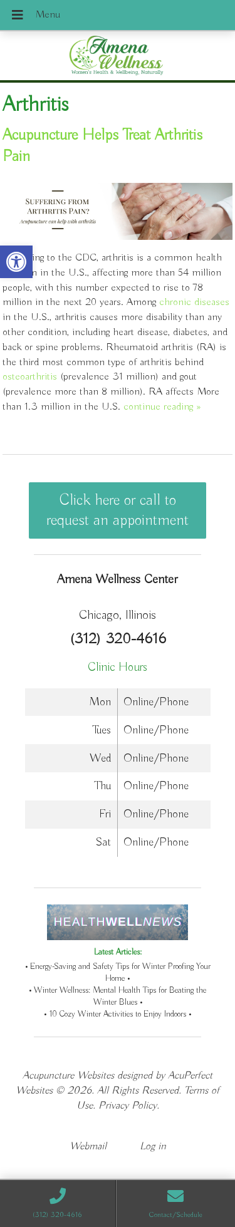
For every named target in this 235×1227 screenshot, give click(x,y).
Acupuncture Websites (68, 1075)
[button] (16, 262)
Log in (153, 1146)
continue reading (162, 406)
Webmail (88, 1146)
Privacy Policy (127, 1105)
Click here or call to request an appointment (117, 510)
